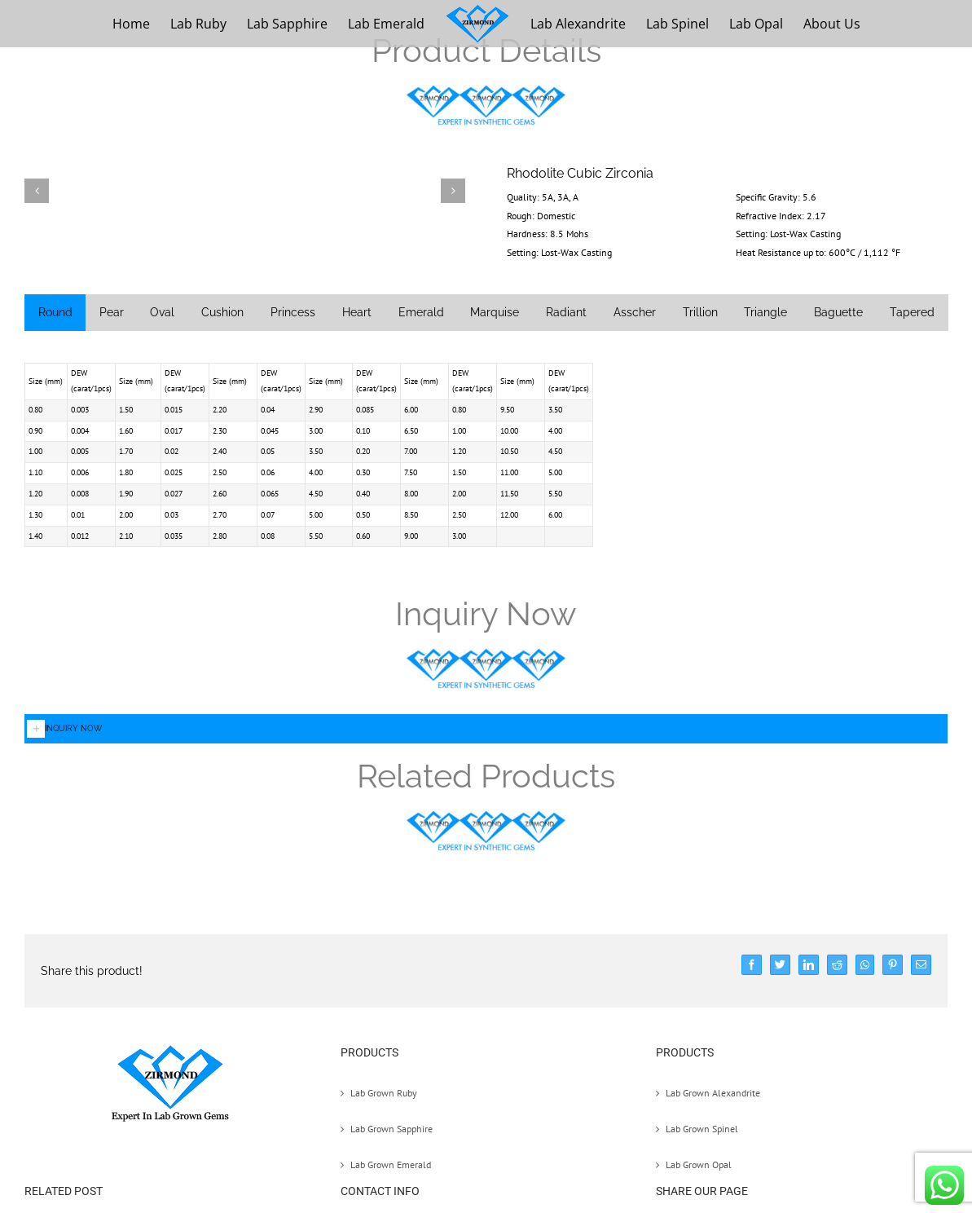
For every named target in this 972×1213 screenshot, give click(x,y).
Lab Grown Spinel (702, 1129)
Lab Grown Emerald (390, 1164)
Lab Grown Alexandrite (713, 1093)
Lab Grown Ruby (383, 1093)
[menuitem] (131, 23)
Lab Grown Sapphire (391, 1129)
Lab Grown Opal (699, 1164)
